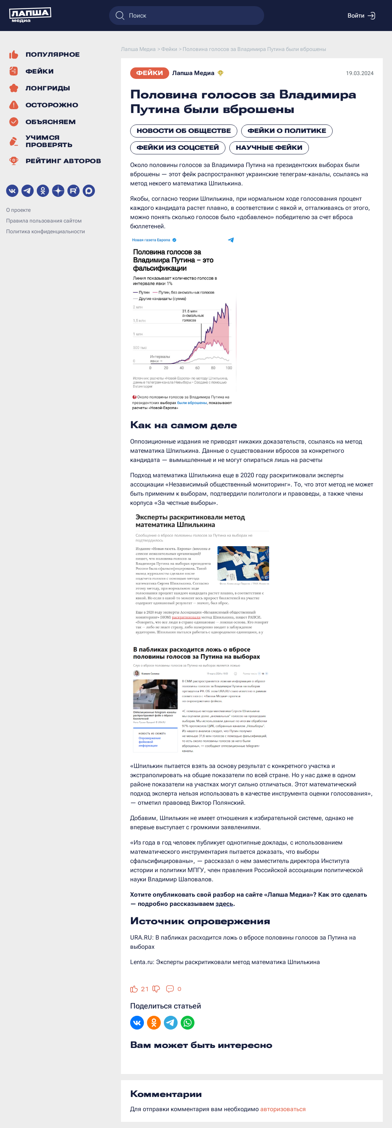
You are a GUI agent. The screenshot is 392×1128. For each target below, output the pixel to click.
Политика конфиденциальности (45, 231)
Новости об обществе (184, 130)
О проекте (18, 210)
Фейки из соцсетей (178, 147)
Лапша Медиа (193, 73)
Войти (361, 16)
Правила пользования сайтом (44, 221)
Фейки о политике (287, 130)
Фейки (149, 73)
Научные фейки (269, 147)
